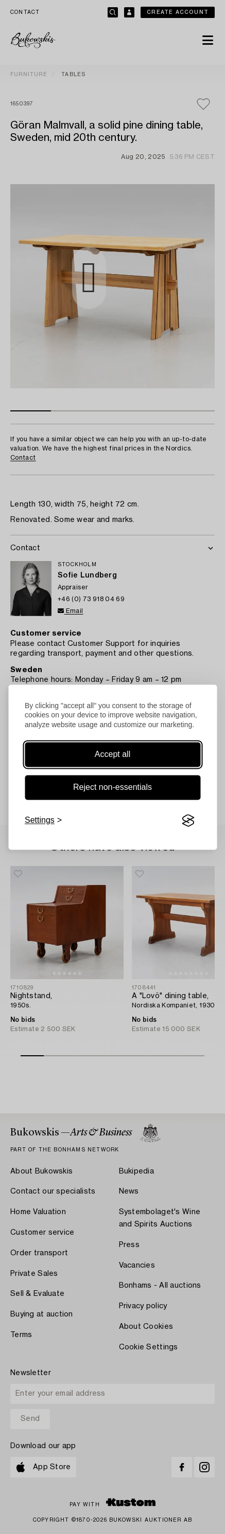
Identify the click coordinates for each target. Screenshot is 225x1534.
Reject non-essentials (112, 787)
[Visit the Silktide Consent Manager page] (188, 820)
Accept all (112, 754)
